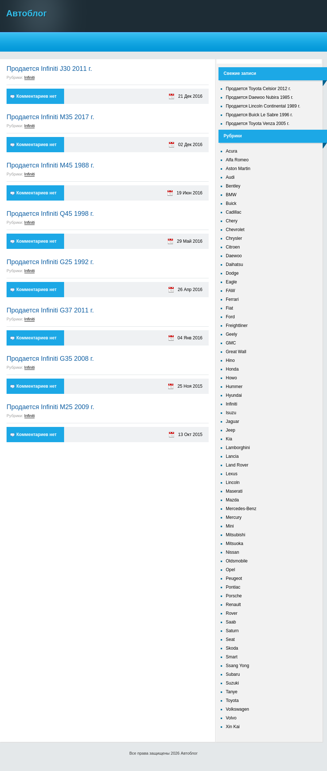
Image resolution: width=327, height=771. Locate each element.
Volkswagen (237, 709)
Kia (229, 438)
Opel (230, 569)
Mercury (233, 517)
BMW (231, 194)
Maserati (234, 491)
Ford (230, 316)
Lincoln (233, 482)
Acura (231, 151)
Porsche (234, 595)
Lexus (231, 473)
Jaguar (232, 421)
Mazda (232, 499)
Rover (231, 613)
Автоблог (26, 13)
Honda (232, 369)
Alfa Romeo (237, 159)
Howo (231, 377)
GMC (231, 343)
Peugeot (234, 578)
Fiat (229, 308)
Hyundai (234, 395)
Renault (233, 604)
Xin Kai (233, 726)
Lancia (232, 456)
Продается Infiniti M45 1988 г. (50, 165)
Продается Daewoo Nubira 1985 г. (259, 97)
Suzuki (232, 683)
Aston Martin (238, 168)
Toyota (232, 700)
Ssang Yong (237, 665)
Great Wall (236, 351)
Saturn (232, 630)
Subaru (233, 674)
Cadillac (233, 212)
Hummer (234, 386)
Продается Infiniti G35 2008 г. (50, 358)
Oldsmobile (237, 561)
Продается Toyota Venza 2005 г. (257, 123)
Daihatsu (234, 264)
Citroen (233, 247)
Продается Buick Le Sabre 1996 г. (259, 114)
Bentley (233, 186)
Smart (231, 656)
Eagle (231, 281)
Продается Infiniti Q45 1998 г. (50, 213)
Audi (230, 177)
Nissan (232, 552)
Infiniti (29, 77)
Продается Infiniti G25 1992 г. (50, 262)
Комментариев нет (36, 96)
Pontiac (233, 587)
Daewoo (234, 255)
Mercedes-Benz (241, 508)
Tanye (231, 691)
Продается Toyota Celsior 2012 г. (258, 88)
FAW (230, 290)
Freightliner (237, 325)
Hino (230, 360)
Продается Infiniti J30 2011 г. (49, 68)
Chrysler (234, 238)
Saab (231, 622)
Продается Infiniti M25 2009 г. (50, 407)
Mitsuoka (234, 543)
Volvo (231, 717)
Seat (230, 639)
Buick (231, 203)
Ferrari (232, 299)
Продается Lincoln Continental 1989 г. (263, 106)
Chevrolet (235, 229)
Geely (231, 334)
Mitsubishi (235, 534)
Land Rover (237, 465)
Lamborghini (238, 447)
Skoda (232, 648)
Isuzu (231, 412)
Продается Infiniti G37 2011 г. (50, 310)
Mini (230, 526)
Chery (231, 220)
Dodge (232, 273)
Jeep (230, 430)
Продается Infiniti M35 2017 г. (50, 117)
